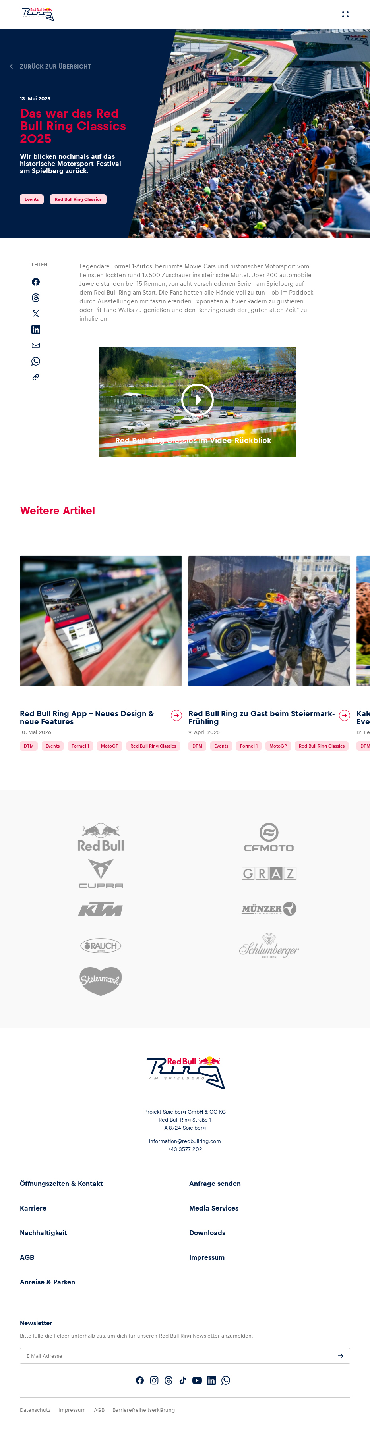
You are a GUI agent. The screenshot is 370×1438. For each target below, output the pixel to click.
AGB (27, 1257)
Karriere (33, 1208)
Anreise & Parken (47, 1282)
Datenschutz (35, 1410)
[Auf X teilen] (36, 313)
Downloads (207, 1233)
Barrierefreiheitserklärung (143, 1410)
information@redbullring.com (185, 1141)
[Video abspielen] (197, 400)
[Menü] (345, 14)
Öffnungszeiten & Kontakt (61, 1183)
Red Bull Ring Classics (78, 199)
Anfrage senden (215, 1183)
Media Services (213, 1208)
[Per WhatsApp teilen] (36, 361)
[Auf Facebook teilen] (36, 282)
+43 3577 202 (185, 1149)
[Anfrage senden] (340, 1355)
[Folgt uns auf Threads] (168, 1380)
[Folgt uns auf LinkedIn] (211, 1380)
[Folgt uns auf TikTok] (183, 1380)
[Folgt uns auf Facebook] (140, 1380)
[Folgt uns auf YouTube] (197, 1380)
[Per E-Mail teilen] (36, 345)
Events (32, 199)
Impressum (207, 1257)
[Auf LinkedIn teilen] (36, 329)
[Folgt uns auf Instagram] (154, 1380)
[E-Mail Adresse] (185, 1356)
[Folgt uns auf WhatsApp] (226, 1380)
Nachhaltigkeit (43, 1233)
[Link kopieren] (36, 377)
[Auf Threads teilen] (36, 298)
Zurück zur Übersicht (55, 66)
